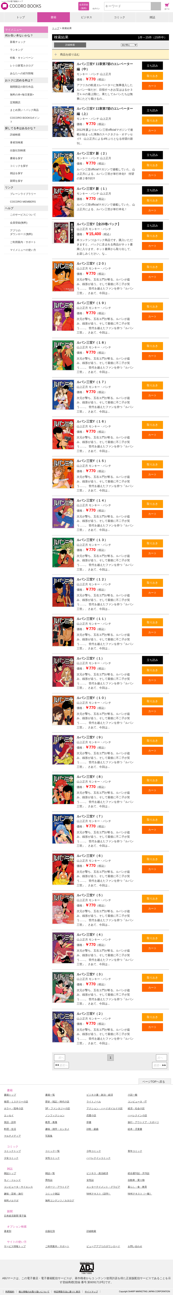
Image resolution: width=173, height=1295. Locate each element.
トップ (20, 17)
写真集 (48, 1135)
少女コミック (11, 1158)
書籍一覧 (50, 1094)
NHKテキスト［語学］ (98, 1193)
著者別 (7, 1231)
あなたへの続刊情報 (21, 73)
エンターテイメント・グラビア (103, 1187)
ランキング (16, 49)
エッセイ (9, 1115)
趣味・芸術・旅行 (13, 1193)
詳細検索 (15, 134)
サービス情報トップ (15, 1246)
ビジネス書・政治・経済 (99, 1094)
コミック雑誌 (52, 1193)
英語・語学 (10, 1122)
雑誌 (152, 17)
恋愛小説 (91, 1115)
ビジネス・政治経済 (97, 1173)
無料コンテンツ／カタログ (59, 1200)
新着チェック (18, 41)
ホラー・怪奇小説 (13, 1108)
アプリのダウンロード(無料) (21, 232)
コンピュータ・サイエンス (18, 1187)
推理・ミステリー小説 (16, 1101)
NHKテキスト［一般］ (140, 1193)
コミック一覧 (52, 1151)
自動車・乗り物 (136, 1180)
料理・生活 (10, 1129)
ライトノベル (93, 1101)
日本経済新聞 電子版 (15, 1215)
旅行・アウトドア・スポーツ (143, 1122)
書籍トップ (10, 1094)
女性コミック (52, 1158)
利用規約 (9, 1291)
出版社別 (50, 1231)
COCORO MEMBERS (23, 201)
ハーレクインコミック (98, 1158)
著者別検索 (16, 142)
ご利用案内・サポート (23, 242)
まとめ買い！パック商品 (24, 109)
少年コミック (93, 1151)
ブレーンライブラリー (23, 193)
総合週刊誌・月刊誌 (138, 1173)
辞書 (88, 1122)
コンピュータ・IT (137, 1101)
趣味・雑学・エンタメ (57, 1129)
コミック (119, 17)
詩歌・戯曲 (92, 1129)
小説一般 (132, 1094)
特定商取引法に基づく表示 (67, 1291)
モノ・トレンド (12, 1180)
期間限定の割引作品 (21, 86)
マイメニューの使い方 (23, 249)
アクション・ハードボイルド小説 (104, 1108)
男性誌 (48, 1180)
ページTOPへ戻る (153, 1081)
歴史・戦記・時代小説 (57, 1101)
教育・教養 (51, 1122)
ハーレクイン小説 (137, 1115)
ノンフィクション (54, 1115)
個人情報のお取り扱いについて (34, 1291)
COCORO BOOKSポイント (25, 119)
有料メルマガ (11, 1200)
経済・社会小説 (136, 1108)
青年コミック (135, 1151)
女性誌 (90, 1180)
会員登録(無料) (18, 222)
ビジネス (86, 17)
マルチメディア (12, 1135)
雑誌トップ (10, 1173)
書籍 (53, 17)
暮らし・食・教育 (137, 1187)
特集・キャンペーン (21, 57)
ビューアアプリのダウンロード (103, 1246)
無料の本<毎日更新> (22, 94)
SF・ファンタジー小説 (57, 1108)
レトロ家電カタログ (21, 65)
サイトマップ (91, 1291)
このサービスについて (23, 214)
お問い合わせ (135, 1246)
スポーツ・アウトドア (57, 1187)
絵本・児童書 (135, 1129)
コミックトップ (12, 1151)
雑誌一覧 (50, 1173)
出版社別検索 (18, 150)
